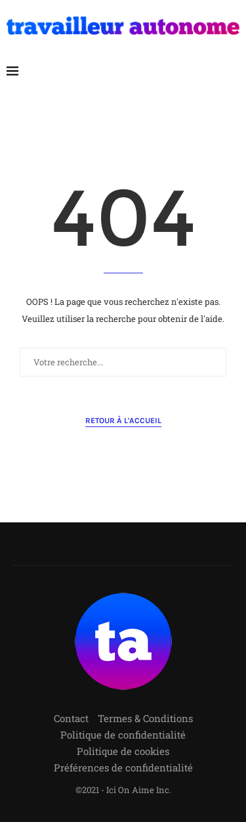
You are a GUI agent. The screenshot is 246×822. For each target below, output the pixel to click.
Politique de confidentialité (123, 734)
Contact (71, 718)
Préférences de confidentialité (123, 767)
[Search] (232, 71)
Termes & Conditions (145, 718)
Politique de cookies (123, 751)
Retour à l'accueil (123, 420)
